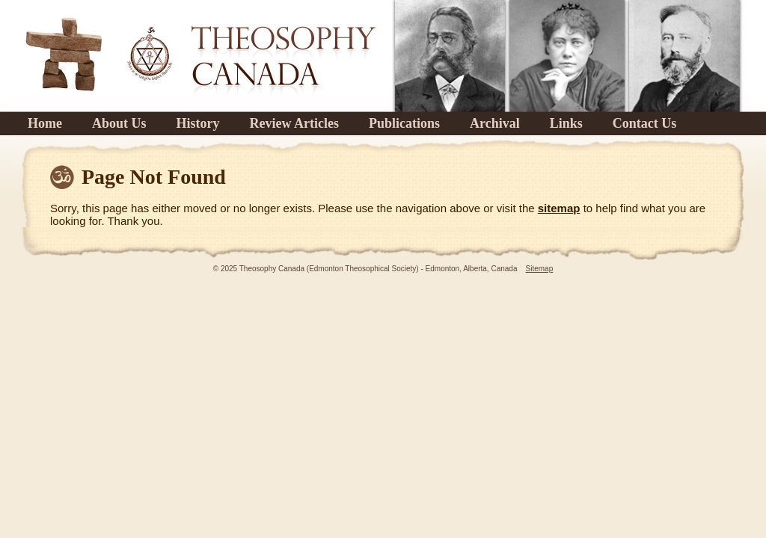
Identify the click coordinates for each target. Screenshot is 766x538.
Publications (404, 123)
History (198, 123)
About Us (119, 123)
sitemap (559, 208)
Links (566, 123)
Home (45, 123)
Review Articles (294, 123)
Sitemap (540, 269)
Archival (495, 123)
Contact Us (645, 123)
